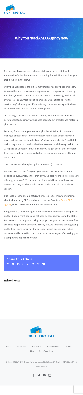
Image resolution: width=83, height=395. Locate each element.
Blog (32, 351)
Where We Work (53, 346)
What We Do (36, 346)
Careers (68, 346)
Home (8, 346)
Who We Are (21, 346)
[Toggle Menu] (76, 9)
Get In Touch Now (46, 351)
